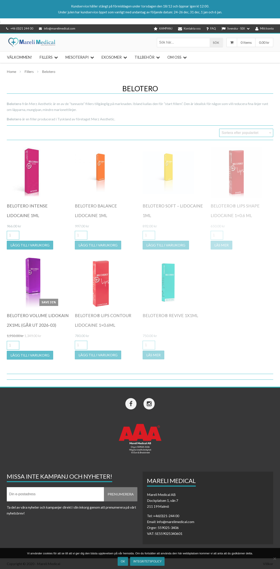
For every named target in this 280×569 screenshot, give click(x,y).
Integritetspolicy (147, 561)
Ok (123, 561)
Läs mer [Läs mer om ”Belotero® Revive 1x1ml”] (153, 355)
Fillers (29, 71)
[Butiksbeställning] (246, 133)
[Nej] (274, 558)
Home (11, 71)
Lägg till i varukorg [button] (29, 245)
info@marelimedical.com (57, 28)
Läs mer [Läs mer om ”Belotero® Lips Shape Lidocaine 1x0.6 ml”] (221, 245)
